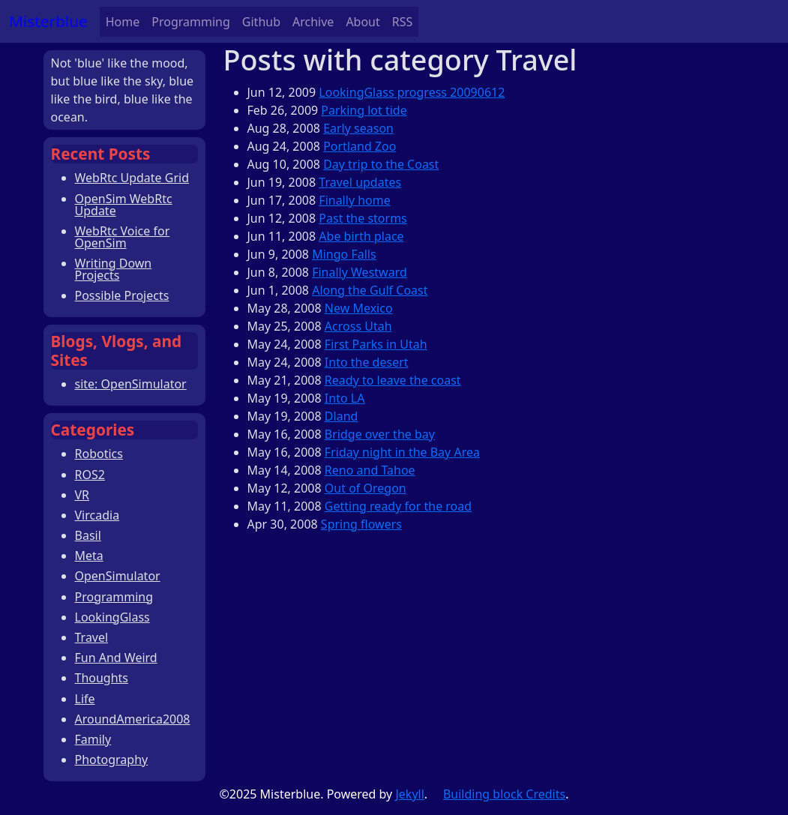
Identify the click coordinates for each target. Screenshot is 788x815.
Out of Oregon (365, 488)
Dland (341, 416)
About (362, 21)
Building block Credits (504, 794)
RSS (402, 21)
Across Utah (358, 326)
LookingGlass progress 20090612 (412, 92)
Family (93, 739)
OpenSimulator (117, 576)
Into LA (345, 398)
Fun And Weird (116, 657)
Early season (358, 128)
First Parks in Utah (376, 344)
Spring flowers (361, 524)
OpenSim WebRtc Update (123, 204)
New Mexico (359, 308)
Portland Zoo (359, 146)
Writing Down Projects (113, 269)
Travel (92, 637)
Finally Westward (359, 272)
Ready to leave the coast (393, 380)
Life (85, 699)
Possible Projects (122, 295)
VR (82, 495)
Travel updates (360, 182)
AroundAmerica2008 (132, 719)
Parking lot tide (363, 110)
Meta (89, 555)
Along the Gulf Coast (369, 290)
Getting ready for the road (398, 506)
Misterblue (48, 20)
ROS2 (90, 474)
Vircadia (97, 515)
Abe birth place (361, 236)
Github (261, 21)
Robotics (99, 453)
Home (123, 21)
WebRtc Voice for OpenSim (122, 237)
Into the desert (367, 362)
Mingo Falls (344, 254)
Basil (88, 535)
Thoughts (102, 678)
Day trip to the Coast (381, 164)
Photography (111, 759)
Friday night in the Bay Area (402, 452)
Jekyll (409, 794)
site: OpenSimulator (131, 384)
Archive (313, 21)
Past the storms (362, 218)
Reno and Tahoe (370, 470)
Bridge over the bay (380, 434)
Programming (190, 21)
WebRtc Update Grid (132, 177)
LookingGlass (112, 617)
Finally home (354, 200)
